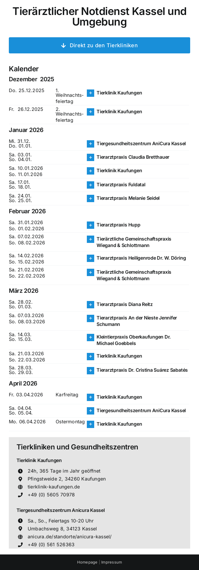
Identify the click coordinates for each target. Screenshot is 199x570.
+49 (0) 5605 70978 (51, 495)
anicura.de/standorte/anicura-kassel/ (70, 536)
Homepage (88, 562)
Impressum (111, 562)
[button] (138, 93)
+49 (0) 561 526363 (51, 544)
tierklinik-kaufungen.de (54, 487)
